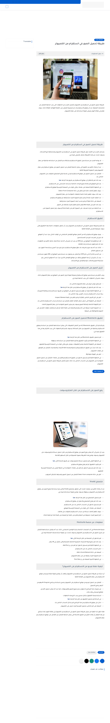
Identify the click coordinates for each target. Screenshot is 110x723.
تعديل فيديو (56, 7)
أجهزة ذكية (17, 7)
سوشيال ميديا (47, 7)
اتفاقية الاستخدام (56, 1)
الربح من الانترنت (37, 7)
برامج (77, 7)
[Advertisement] (55, 25)
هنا (60, 180)
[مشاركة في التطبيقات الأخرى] (81, 661)
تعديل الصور (65, 7)
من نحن (48, 1)
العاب (72, 7)
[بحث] (7, 7)
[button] (97, 661)
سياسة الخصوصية (74, 1)
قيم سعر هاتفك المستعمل (37, 1)
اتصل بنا (65, 1)
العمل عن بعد (26, 7)
